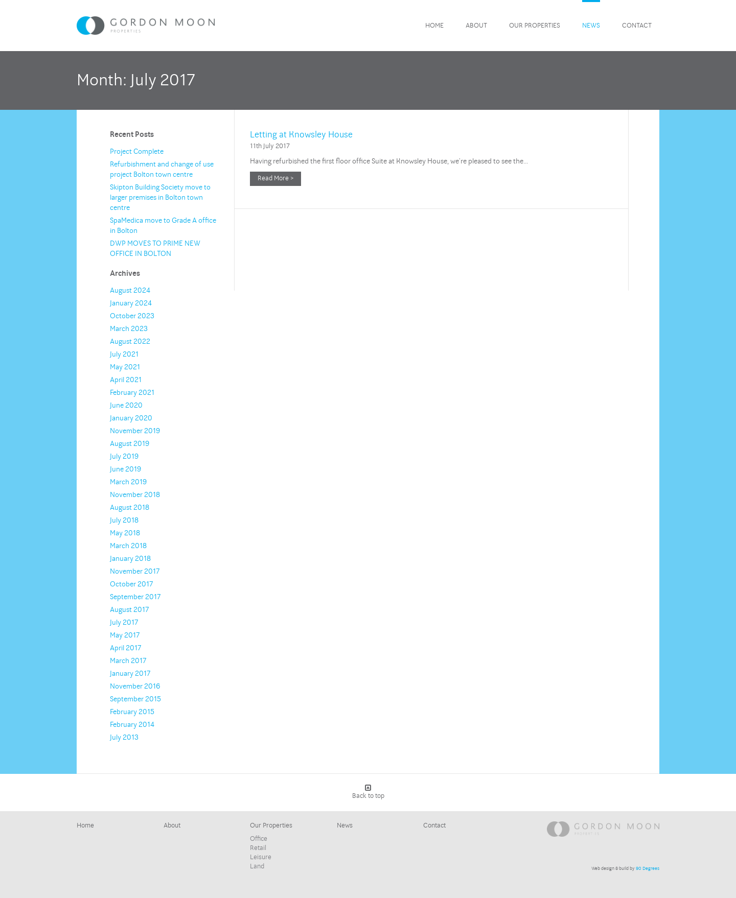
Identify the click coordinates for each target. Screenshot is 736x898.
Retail (258, 848)
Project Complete (137, 151)
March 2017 (128, 660)
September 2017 (135, 597)
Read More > (275, 178)
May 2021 (125, 367)
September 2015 (135, 699)
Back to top (368, 792)
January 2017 (130, 673)
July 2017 (124, 622)
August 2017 (129, 609)
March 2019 (128, 482)
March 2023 (129, 328)
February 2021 (132, 392)
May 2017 (125, 635)
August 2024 (130, 290)
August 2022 (130, 341)
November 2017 (134, 571)
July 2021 (124, 354)
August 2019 (129, 443)
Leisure (260, 857)
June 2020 (126, 405)
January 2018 (130, 558)
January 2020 (131, 418)
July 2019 (124, 456)
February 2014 (132, 724)
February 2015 (132, 711)
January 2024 (131, 303)
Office (258, 839)
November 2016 (135, 686)
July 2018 (124, 520)
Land (257, 866)
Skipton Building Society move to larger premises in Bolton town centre (160, 197)
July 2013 (124, 737)
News (591, 25)
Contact (637, 25)
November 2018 (135, 494)
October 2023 (132, 316)
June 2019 (125, 469)
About (476, 25)
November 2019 (135, 431)
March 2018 (128, 545)
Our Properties (534, 25)
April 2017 (125, 648)
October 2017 (131, 584)
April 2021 (126, 379)
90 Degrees (647, 868)
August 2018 (129, 507)
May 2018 (125, 533)
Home (434, 25)
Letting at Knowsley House (301, 134)
